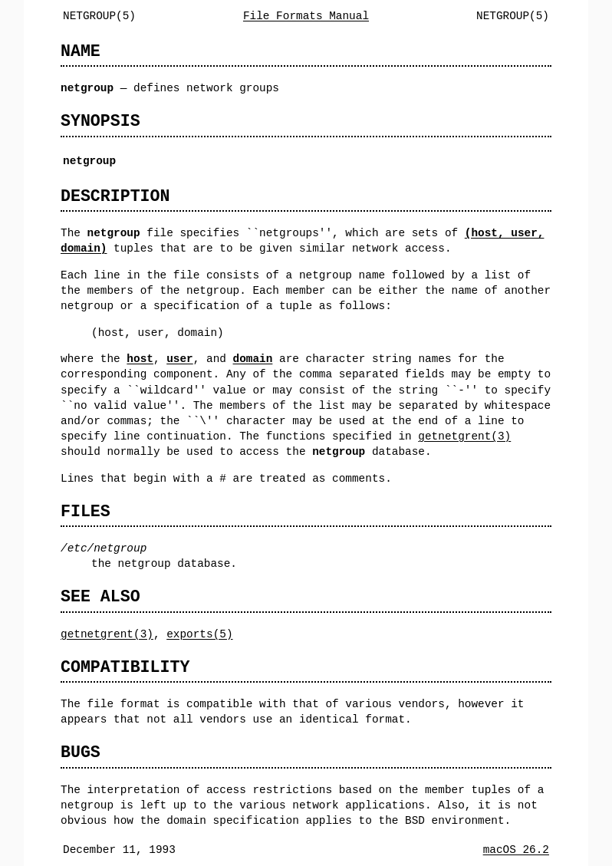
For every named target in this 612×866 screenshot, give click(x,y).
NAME (80, 51)
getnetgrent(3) (464, 436)
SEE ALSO (100, 596)
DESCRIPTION (115, 196)
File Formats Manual (306, 15)
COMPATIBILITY (125, 667)
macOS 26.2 (516, 849)
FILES (85, 511)
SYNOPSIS (100, 121)
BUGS (80, 752)
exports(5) (199, 634)
